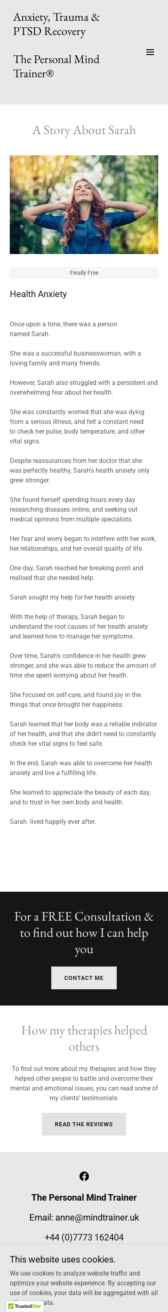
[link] (62, 89)
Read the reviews (84, 1124)
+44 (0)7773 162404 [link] (84, 1237)
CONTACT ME (84, 978)
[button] (150, 52)
